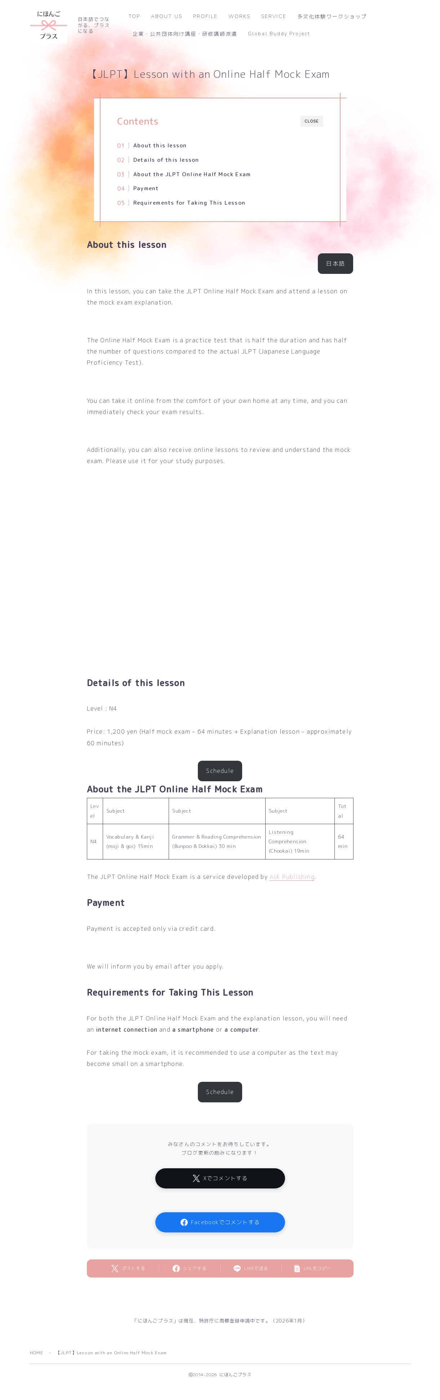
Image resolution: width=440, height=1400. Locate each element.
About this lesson (160, 145)
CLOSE (312, 121)
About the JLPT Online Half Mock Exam (192, 174)
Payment (146, 188)
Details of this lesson (166, 160)
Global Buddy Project (279, 33)
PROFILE (205, 16)
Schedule (220, 771)
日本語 (335, 263)
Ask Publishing (292, 877)
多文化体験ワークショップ (332, 16)
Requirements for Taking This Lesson (189, 202)
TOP (134, 16)
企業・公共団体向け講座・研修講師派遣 (185, 34)
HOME (37, 1353)
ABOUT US (166, 16)
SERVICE (273, 16)
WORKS (239, 16)
